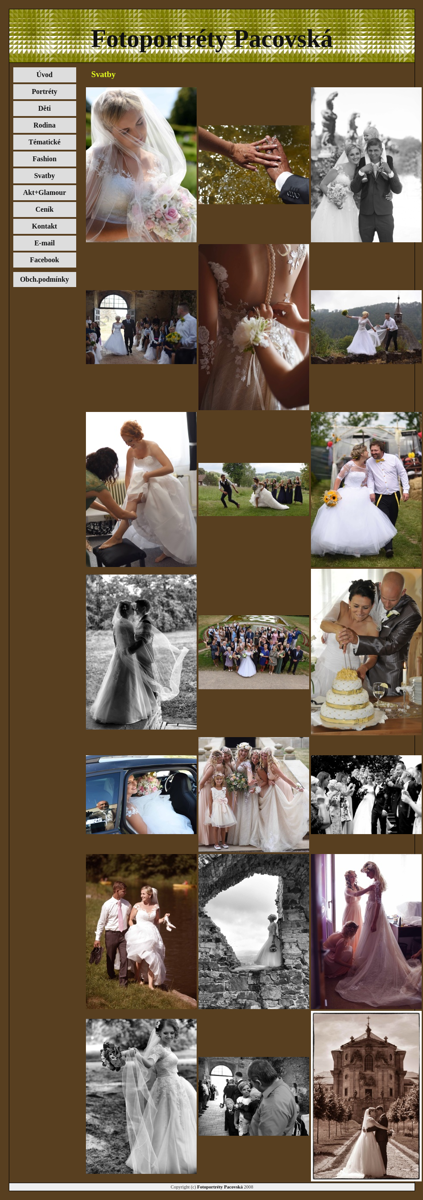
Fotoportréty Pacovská (220, 1186)
